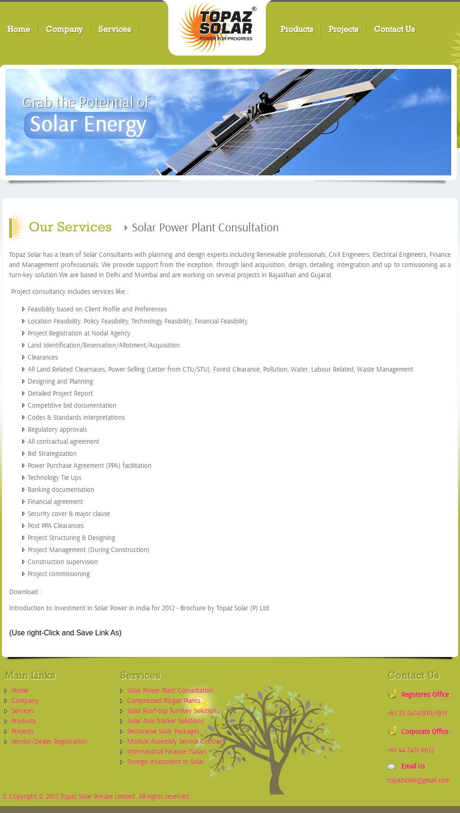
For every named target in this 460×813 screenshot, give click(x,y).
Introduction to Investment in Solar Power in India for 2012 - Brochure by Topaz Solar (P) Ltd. (140, 608)
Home (18, 29)
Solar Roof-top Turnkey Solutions (173, 711)
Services (114, 29)
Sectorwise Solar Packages (163, 731)
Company (64, 29)
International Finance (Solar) (167, 751)
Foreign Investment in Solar (165, 761)
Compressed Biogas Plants (163, 700)
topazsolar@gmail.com (418, 780)
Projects (343, 29)
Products (297, 29)
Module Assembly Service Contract (176, 741)
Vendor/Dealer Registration (49, 741)
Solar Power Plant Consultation (170, 690)
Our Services (70, 226)
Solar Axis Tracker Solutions (165, 721)
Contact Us (394, 29)
